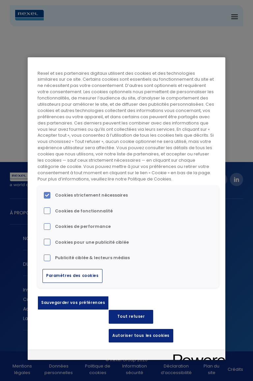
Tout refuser (131, 316)
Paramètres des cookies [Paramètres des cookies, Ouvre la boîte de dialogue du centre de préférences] (72, 275)
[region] (126, 208)
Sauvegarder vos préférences (73, 302)
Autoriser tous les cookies (141, 335)
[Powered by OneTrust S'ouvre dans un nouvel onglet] (197, 356)
